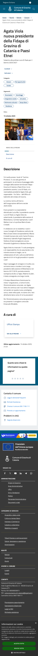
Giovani (26, 17)
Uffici (10, 489)
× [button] (35, 623)
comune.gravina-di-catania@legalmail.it (18, 593)
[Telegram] (26, 473)
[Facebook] (5, 473)
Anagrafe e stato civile (12, 515)
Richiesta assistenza (12, 612)
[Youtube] (15, 473)
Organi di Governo (14, 483)
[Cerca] (34, 9)
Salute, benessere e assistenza (15, 541)
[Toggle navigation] (4, 9)
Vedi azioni (8, 73)
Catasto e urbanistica (12, 525)
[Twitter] (10, 473)
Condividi (8, 69)
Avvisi (7, 561)
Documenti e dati (14, 502)
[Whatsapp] (31, 473)
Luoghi (7, 570)
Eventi (7, 573)
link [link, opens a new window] (8, 639)
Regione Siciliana (9, 2)
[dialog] (19, 638)
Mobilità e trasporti (11, 528)
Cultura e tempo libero (12, 518)
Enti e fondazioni (14, 492)
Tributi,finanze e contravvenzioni (16, 538)
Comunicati (8, 558)
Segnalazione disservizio (13, 605)
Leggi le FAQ (9, 609)
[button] (19, 653)
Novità (11, 17)
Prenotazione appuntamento (14, 602)
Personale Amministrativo (17, 499)
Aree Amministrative (15, 486)
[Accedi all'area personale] (30, 2)
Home (4, 17)
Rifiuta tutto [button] (19, 648)
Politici (10, 496)
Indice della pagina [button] (13, 147)
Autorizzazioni (9, 544)
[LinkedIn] (21, 473)
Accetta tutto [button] (19, 643)
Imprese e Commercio (12, 521)
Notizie (19, 17)
